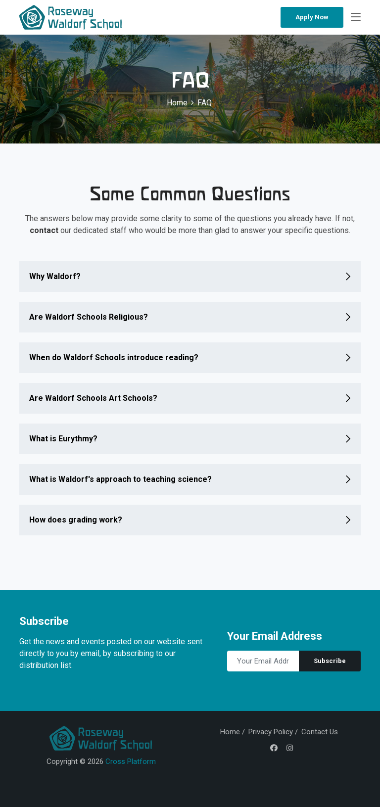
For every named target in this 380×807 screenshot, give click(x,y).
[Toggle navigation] (356, 17)
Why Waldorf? (55, 276)
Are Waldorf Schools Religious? (88, 317)
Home (177, 102)
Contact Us (319, 731)
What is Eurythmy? (63, 438)
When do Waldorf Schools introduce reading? (113, 357)
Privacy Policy (270, 731)
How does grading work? (75, 519)
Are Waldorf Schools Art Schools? (93, 398)
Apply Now (312, 17)
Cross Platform (130, 761)
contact (44, 230)
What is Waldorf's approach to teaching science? (120, 479)
